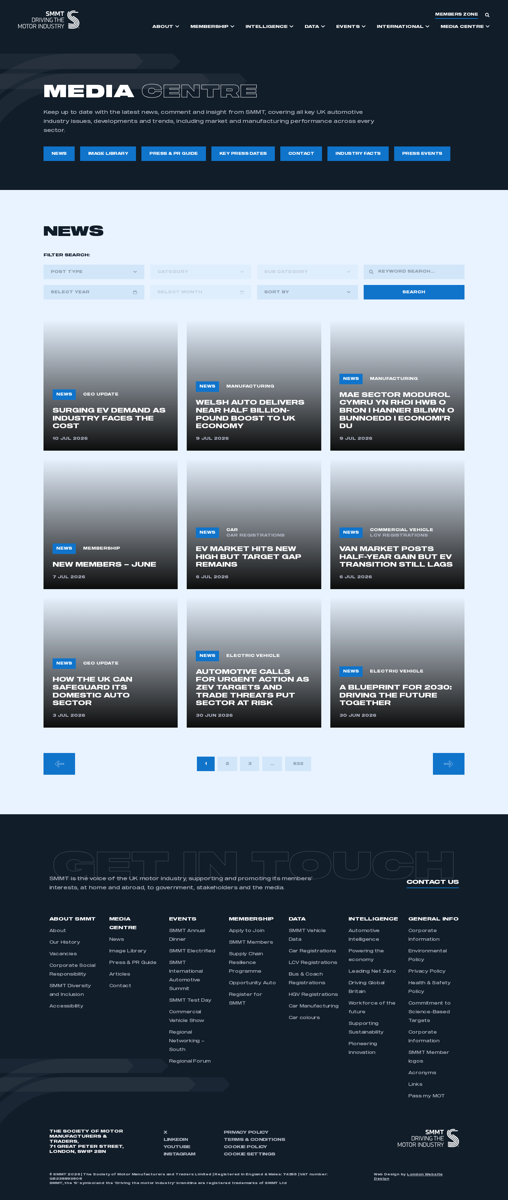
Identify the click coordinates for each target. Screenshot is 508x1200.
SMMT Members (251, 942)
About (57, 931)
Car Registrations (312, 951)
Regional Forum (190, 1061)
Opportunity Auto (252, 983)
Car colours (304, 1018)
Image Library (127, 951)
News (116, 940)
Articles (119, 974)
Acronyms (422, 1073)
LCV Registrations (313, 963)
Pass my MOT (426, 1096)
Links (415, 1085)
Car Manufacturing (314, 1006)
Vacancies (63, 954)
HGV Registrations (313, 995)
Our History (64, 942)
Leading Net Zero (372, 971)
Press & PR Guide (133, 963)
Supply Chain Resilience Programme (246, 963)
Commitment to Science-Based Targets (429, 1012)
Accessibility (66, 1006)
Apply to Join (246, 931)
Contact (120, 986)
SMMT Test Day (190, 1000)
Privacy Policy (427, 971)
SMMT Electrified (192, 951)
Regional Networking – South (187, 1041)
